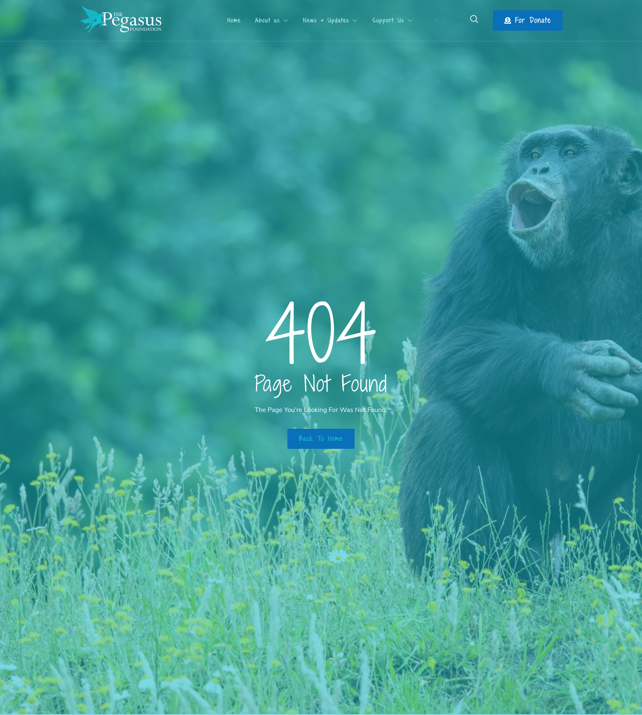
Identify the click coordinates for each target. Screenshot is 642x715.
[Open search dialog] (474, 20)
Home (232, 20)
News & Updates (332, 20)
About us (272, 20)
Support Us (396, 20)
